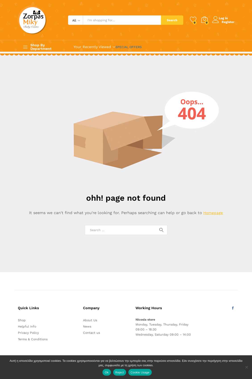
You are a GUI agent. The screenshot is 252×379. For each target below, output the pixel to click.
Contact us (91, 332)
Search (172, 20)
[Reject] (246, 367)
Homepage (213, 212)
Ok (106, 372)
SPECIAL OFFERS (128, 47)
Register (228, 21)
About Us (90, 320)
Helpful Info (27, 326)
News (87, 326)
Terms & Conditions (33, 339)
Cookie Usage (140, 372)
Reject (119, 372)
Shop (22, 320)
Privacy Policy (28, 332)
